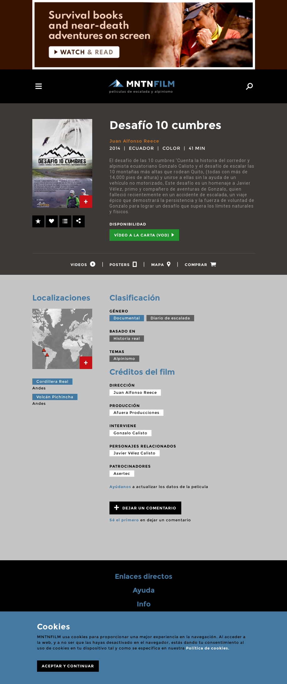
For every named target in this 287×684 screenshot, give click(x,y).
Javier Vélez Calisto (135, 453)
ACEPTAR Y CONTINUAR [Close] (68, 666)
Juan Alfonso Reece (134, 141)
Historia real (127, 338)
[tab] (86, 201)
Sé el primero (124, 520)
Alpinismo (124, 358)
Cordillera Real (52, 381)
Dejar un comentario (145, 508)
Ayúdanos (120, 486)
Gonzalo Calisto (130, 433)
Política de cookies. (207, 648)
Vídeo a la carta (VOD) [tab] (144, 235)
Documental (127, 318)
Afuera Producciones (136, 412)
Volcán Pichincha (54, 396)
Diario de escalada (170, 318)
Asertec (122, 473)
